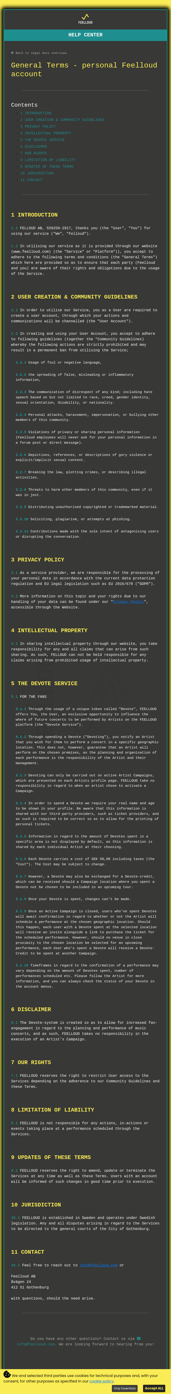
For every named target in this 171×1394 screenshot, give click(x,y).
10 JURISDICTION (37, 173)
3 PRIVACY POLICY (38, 126)
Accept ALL (154, 1388)
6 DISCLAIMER (33, 146)
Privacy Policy (128, 602)
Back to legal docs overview (38, 53)
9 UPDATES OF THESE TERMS (46, 166)
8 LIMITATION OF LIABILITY (48, 160)
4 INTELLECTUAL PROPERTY (45, 133)
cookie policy (102, 1381)
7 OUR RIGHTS (33, 153)
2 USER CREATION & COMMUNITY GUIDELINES (62, 120)
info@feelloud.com (98, 1265)
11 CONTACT (31, 180)
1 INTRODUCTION (35, 113)
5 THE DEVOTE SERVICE (42, 140)
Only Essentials (124, 1388)
